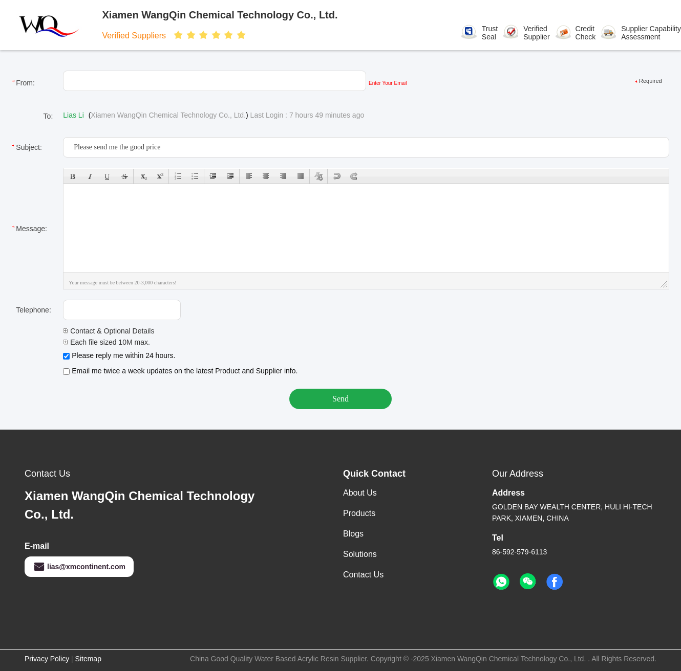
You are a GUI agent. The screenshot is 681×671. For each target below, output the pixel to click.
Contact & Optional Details (108, 331)
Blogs (353, 533)
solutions (360, 554)
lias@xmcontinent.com (79, 566)
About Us (360, 492)
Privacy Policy (47, 659)
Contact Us (363, 574)
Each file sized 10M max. (106, 342)
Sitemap (88, 659)
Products (359, 513)
